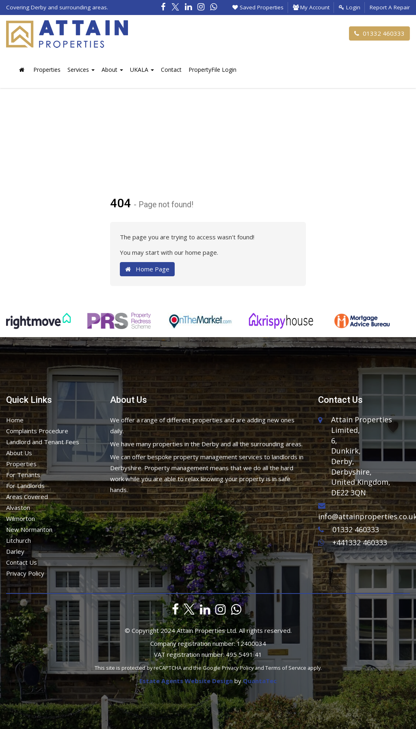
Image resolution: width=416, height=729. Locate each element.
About (112, 69)
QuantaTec (260, 681)
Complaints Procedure (37, 431)
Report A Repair (390, 7)
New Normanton (29, 529)
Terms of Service (285, 667)
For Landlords (25, 486)
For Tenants (23, 475)
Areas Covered (27, 496)
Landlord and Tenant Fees (42, 442)
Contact (171, 69)
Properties (47, 69)
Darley (15, 551)
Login (349, 7)
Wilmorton (20, 518)
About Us (19, 453)
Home (15, 420)
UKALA (142, 69)
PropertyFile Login (212, 69)
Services (81, 69)
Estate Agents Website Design (186, 681)
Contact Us (21, 562)
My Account (311, 7)
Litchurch (18, 540)
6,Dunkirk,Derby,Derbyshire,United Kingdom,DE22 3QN (360, 467)
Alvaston (18, 507)
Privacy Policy (25, 573)
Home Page (147, 269)
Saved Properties (258, 7)
